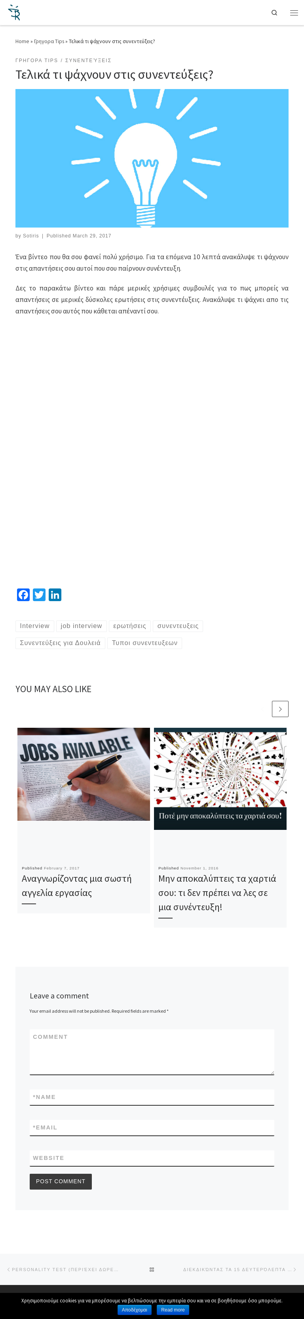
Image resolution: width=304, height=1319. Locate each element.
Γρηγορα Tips (49, 41)
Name (44, 1098)
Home (22, 41)
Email (45, 1129)
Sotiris (31, 236)
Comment (50, 1037)
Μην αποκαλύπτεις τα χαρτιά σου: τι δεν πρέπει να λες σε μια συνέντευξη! (217, 893)
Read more (172, 1310)
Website (49, 1159)
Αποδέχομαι (134, 1310)
